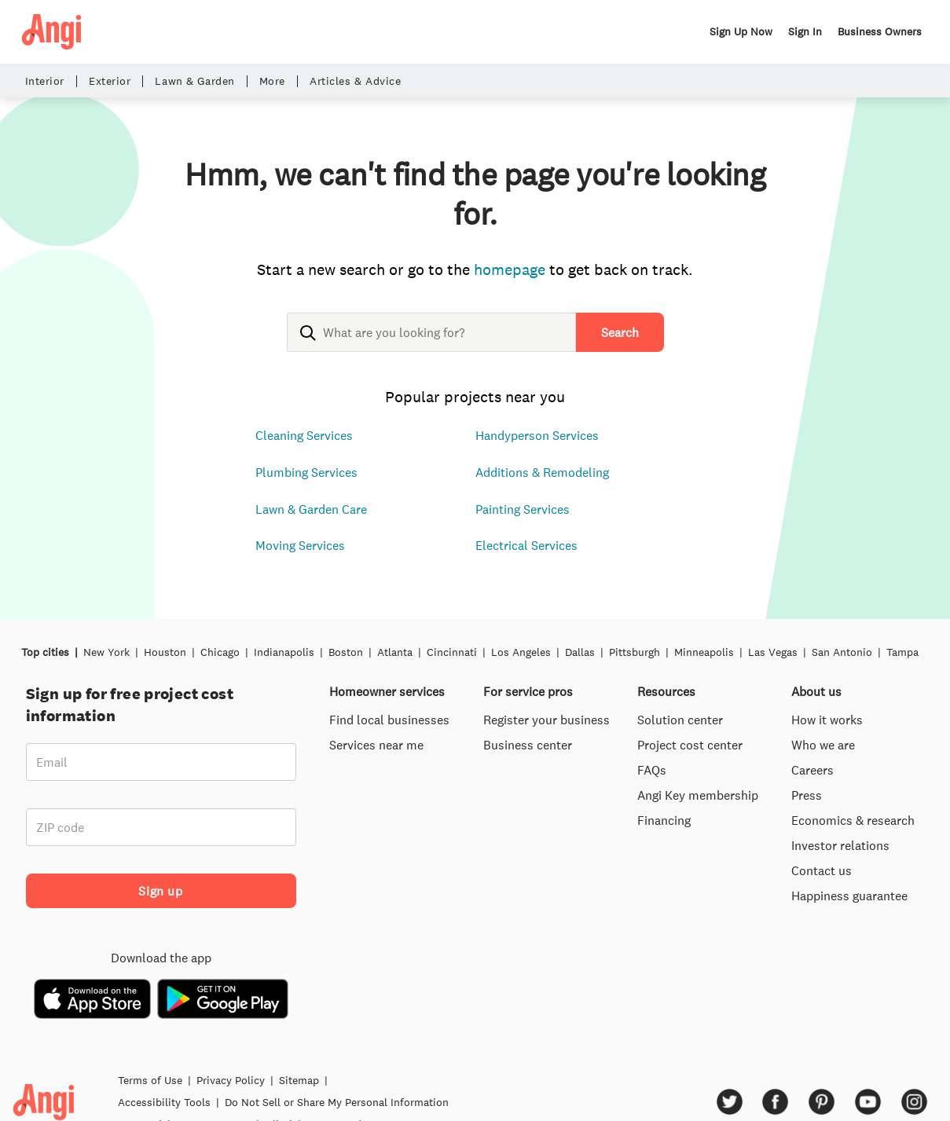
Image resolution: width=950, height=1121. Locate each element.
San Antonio (842, 652)
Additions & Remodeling (542, 472)
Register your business (546, 719)
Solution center (680, 719)
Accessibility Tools (164, 1102)
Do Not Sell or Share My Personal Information (337, 1102)
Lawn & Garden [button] (194, 81)
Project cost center (690, 745)
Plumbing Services (306, 472)
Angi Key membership (697, 795)
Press (806, 795)
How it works (827, 719)
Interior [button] (44, 81)
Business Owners (880, 31)
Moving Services (300, 545)
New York (106, 652)
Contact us (821, 870)
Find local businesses (389, 719)
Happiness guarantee (849, 895)
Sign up (160, 891)
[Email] (161, 762)
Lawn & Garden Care (311, 509)
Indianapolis (284, 652)
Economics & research (853, 820)
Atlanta (395, 652)
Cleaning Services (304, 435)
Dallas (580, 652)
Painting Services (522, 509)
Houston (165, 652)
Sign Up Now (741, 31)
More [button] (272, 81)
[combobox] (431, 345)
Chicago (220, 652)
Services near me (376, 745)
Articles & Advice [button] (356, 81)
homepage (509, 269)
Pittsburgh (634, 652)
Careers (812, 770)
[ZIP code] (161, 827)
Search (620, 332)
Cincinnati (452, 652)
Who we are (823, 745)
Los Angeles (521, 652)
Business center (527, 745)
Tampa (902, 652)
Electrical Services (526, 545)
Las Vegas (773, 652)
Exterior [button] (109, 81)
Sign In (805, 31)
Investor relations (840, 845)
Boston (345, 652)
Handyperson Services (537, 435)
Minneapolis (704, 652)
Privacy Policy (230, 1080)
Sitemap (299, 1080)
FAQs (651, 770)
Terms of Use (150, 1080)
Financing (664, 820)
